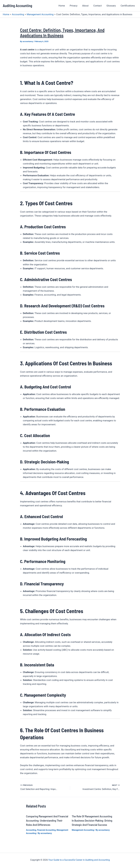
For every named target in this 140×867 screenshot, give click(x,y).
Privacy (73, 5)
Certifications (128, 5)
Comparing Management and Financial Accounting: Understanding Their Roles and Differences (47, 820)
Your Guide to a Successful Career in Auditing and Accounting (79, 860)
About (85, 5)
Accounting (31, 830)
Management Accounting (83, 830)
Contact (97, 5)
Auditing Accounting (17, 5)
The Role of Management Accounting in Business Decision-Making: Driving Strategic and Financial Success (92, 820)
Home (61, 5)
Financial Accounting (46, 830)
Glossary (111, 5)
